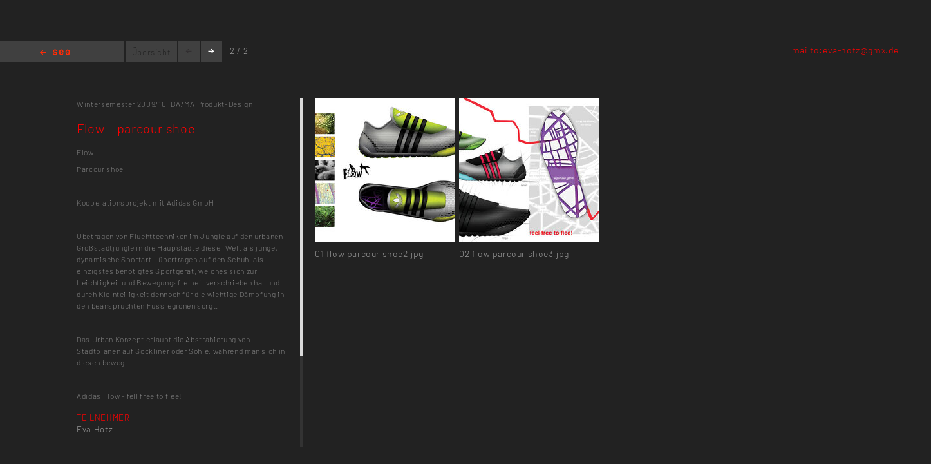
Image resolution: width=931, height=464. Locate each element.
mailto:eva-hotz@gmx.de (845, 49)
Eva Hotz (95, 429)
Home (55, 53)
